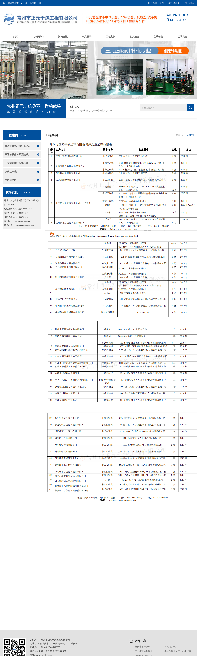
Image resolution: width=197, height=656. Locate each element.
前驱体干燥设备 (142, 646)
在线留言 (189, 3)
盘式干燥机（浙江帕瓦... (17, 146)
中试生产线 (11, 180)
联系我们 (182, 36)
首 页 (15, 36)
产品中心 (140, 641)
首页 (178, 135)
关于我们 (39, 36)
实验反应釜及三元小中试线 (177, 651)
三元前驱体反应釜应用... (17, 163)
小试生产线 (11, 171)
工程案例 (110, 36)
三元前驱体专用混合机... (17, 154)
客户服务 (134, 36)
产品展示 (86, 36)
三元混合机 (170, 646)
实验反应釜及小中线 (102, 110)
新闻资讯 (63, 36)
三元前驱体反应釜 (79, 110)
